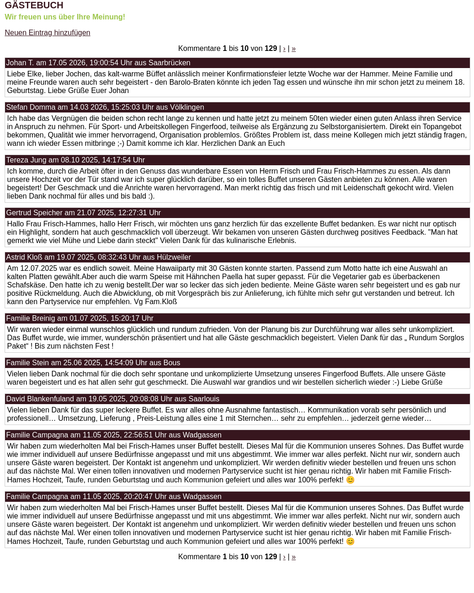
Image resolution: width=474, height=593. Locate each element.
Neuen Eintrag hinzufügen (47, 33)
